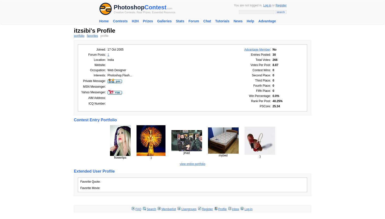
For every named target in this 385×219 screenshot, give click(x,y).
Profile (222, 209)
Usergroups (188, 209)
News (238, 21)
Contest (155, 7)
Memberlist (169, 209)
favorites (92, 36)
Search (151, 209)
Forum (193, 21)
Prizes (148, 21)
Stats (180, 21)
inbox (235, 209)
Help (250, 21)
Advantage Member (257, 49)
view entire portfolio (192, 164)
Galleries (164, 21)
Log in (267, 5)
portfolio (79, 36)
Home (104, 21)
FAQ (138, 209)
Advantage (267, 21)
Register (281, 5)
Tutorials (222, 21)
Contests (120, 21)
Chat (207, 21)
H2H (135, 21)
